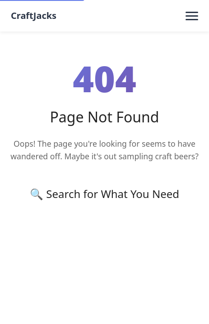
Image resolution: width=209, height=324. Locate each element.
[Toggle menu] (192, 15)
